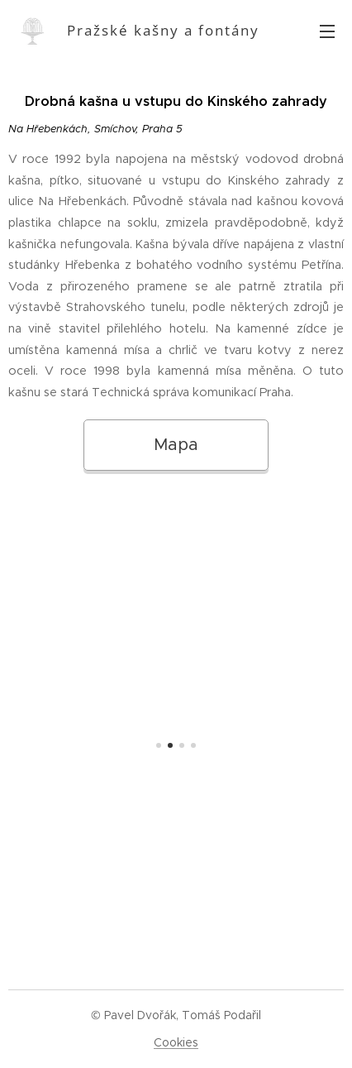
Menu (327, 31)
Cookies (176, 1042)
